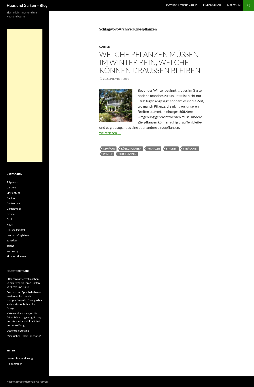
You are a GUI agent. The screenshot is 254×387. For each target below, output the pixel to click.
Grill (9, 219)
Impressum (234, 5)
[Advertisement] (24, 95)
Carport (11, 187)
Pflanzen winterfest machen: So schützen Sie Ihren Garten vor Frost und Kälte (23, 282)
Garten (104, 46)
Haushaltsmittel (16, 229)
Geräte (11, 214)
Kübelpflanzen (131, 148)
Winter (108, 153)
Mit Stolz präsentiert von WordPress (27, 381)
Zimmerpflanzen (16, 256)
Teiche (10, 245)
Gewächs (109, 148)
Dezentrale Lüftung (18, 330)
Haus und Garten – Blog (27, 5)
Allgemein (12, 182)
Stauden (171, 148)
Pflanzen (153, 148)
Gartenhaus (13, 203)
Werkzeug (13, 251)
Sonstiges (12, 240)
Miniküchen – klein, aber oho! (24, 336)
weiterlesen (110, 133)
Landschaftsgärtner (18, 235)
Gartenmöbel (14, 208)
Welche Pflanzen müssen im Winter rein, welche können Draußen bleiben (150, 62)
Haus (10, 224)
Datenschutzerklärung (181, 5)
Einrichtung (13, 192)
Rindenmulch (212, 5)
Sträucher (190, 148)
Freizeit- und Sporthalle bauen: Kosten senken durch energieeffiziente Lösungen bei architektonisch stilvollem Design (24, 300)
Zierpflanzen (127, 153)
